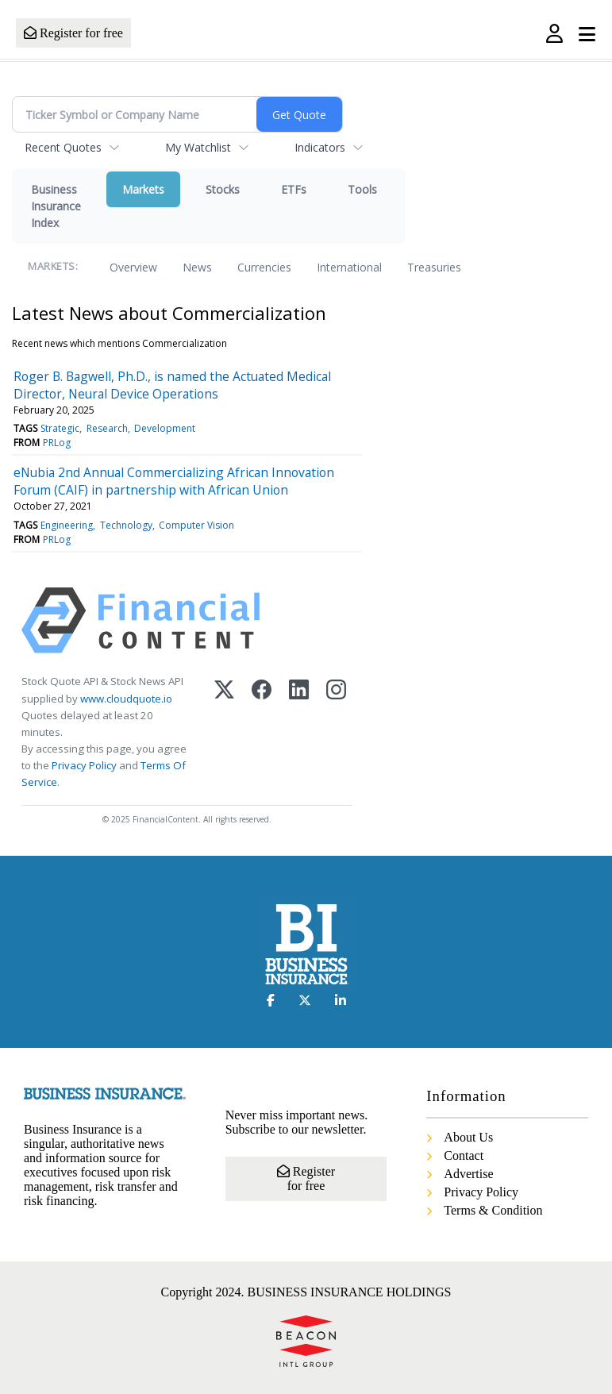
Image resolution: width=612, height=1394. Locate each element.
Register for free (73, 33)
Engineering (66, 525)
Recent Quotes (63, 147)
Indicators (319, 147)
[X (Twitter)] (224, 732)
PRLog (57, 442)
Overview (133, 267)
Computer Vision (196, 525)
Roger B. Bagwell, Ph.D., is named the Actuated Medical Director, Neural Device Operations (172, 385)
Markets (143, 189)
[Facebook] (261, 732)
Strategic (59, 428)
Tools (362, 189)
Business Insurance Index (56, 206)
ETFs (293, 189)
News (197, 267)
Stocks (223, 189)
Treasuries (434, 267)
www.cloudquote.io (126, 698)
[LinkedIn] (299, 732)
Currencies (264, 267)
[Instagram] (336, 732)
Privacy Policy (84, 765)
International (349, 267)
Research (107, 428)
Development (164, 428)
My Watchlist (198, 147)
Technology (126, 525)
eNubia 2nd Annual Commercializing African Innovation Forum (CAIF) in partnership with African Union (173, 481)
